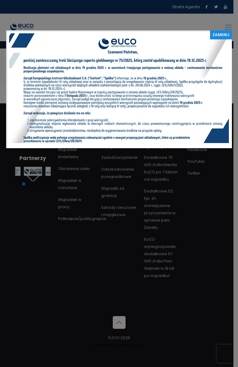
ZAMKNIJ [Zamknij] (220, 34)
